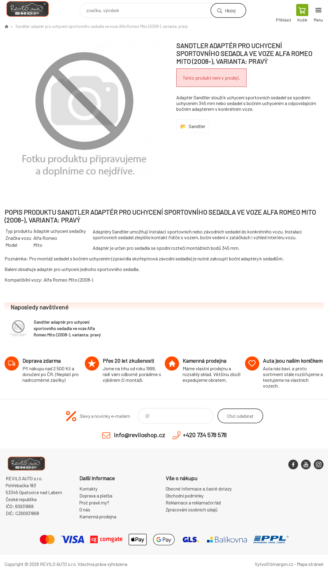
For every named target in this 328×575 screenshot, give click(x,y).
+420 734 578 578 (205, 434)
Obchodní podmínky (185, 495)
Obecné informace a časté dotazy (199, 488)
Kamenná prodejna (97, 516)
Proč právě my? (94, 502)
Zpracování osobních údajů (191, 509)
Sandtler (197, 126)
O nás (84, 509)
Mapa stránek (310, 564)
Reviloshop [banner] (31, 9)
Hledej (230, 10)
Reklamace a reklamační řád (193, 502)
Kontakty (88, 488)
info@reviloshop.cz (139, 434)
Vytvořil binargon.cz (274, 564)
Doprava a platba (95, 495)
